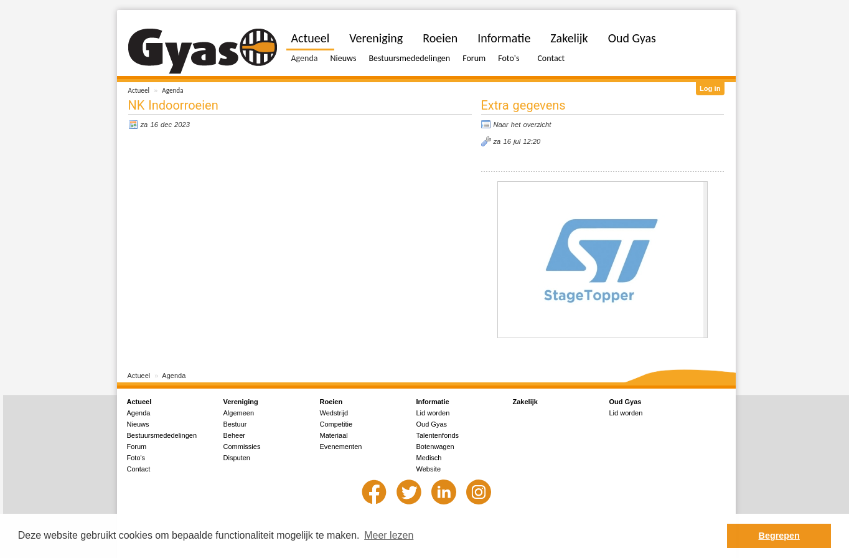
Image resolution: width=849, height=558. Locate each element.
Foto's (508, 58)
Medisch (429, 457)
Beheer (234, 435)
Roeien (440, 38)
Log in (710, 88)
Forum (473, 58)
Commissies (242, 446)
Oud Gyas (632, 38)
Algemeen (239, 413)
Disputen (236, 457)
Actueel (139, 90)
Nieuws (343, 58)
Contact (551, 58)
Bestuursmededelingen (409, 58)
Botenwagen (435, 446)
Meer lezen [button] (388, 535)
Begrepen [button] (779, 536)
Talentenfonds (437, 435)
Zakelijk (569, 38)
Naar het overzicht (522, 124)
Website (428, 469)
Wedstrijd (334, 413)
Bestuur (235, 424)
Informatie (503, 38)
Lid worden (433, 413)
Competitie (336, 424)
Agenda (172, 90)
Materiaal (334, 435)
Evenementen (341, 446)
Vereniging (376, 38)
